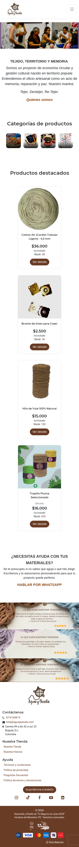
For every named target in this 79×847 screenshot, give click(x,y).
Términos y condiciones (17, 764)
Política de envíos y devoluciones (22, 780)
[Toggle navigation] (71, 9)
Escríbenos (54, 842)
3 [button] (44, 151)
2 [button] (39, 151)
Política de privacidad (16, 770)
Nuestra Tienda (12, 746)
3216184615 (13, 717)
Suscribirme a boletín (39, 789)
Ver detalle (40, 261)
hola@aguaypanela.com (20, 722)
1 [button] (34, 151)
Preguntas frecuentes (16, 775)
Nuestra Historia (13, 751)
